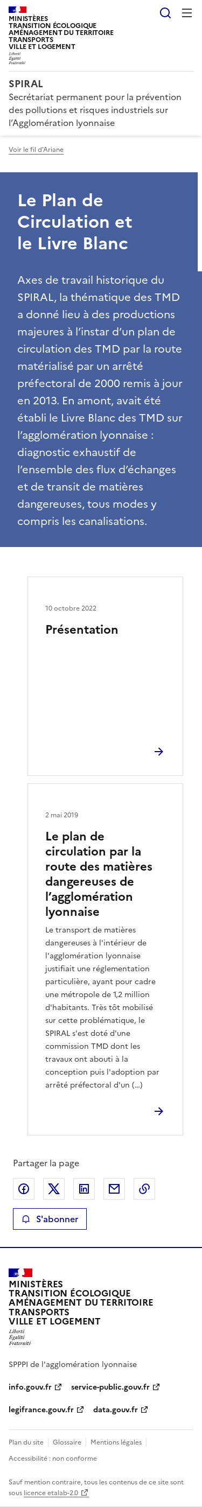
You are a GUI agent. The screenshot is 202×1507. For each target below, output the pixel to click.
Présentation (82, 630)
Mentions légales (116, 1442)
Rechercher (165, 13)
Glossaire (67, 1442)
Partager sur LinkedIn (84, 1189)
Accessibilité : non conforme (53, 1458)
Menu (187, 13)
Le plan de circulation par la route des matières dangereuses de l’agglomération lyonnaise (98, 874)
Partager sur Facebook (23, 1189)
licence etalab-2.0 (51, 1493)
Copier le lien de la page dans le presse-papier (144, 1189)
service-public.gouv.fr (110, 1387)
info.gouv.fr (30, 1387)
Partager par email (114, 1189)
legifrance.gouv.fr (41, 1409)
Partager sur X (54, 1189)
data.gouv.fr (115, 1409)
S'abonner (50, 1218)
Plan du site (26, 1442)
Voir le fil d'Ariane (36, 150)
